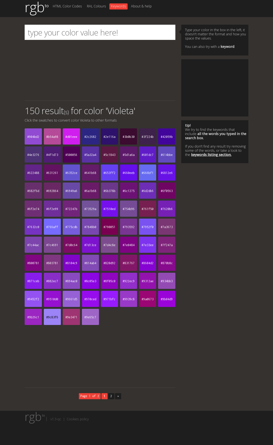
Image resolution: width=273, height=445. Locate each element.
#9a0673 (148, 299)
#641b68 (90, 173)
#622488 (33, 173)
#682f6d (33, 191)
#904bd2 (33, 136)
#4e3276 (33, 155)
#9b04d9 (167, 299)
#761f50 (148, 209)
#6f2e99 (52, 209)
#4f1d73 (52, 155)
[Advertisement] (100, 70)
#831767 (129, 263)
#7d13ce (90, 245)
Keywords (118, 6)
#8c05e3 (90, 281)
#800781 (33, 263)
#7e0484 (129, 245)
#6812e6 (167, 173)
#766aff (52, 227)
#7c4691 (52, 245)
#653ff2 (109, 173)
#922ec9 (129, 281)
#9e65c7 (90, 317)
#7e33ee (148, 245)
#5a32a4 (90, 155)
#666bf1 (148, 173)
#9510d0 (52, 299)
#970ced (90, 299)
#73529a (90, 209)
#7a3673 (167, 227)
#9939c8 (129, 299)
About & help (141, 6)
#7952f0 (148, 227)
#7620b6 (167, 209)
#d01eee (71, 136)
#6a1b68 (90, 191)
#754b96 (129, 209)
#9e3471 (71, 317)
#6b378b (109, 191)
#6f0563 (167, 191)
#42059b (167, 136)
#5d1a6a (129, 155)
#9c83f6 (52, 317)
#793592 (129, 227)
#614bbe (167, 155)
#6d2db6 (148, 191)
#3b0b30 (129, 136)
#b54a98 (52, 136)
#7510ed (109, 209)
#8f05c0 (109, 281)
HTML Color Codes (67, 6)
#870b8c (167, 263)
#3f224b (148, 136)
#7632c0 (33, 227)
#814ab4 (90, 263)
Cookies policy (78, 419)
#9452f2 (33, 299)
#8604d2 (148, 263)
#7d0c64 (71, 245)
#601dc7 (148, 155)
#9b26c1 (33, 317)
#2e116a (109, 136)
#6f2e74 (33, 209)
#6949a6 (71, 191)
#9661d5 (71, 299)
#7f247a (167, 245)
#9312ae (148, 281)
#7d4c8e (109, 245)
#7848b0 (90, 227)
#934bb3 (167, 281)
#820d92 (109, 263)
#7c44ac (33, 245)
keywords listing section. (211, 154)
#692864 (52, 191)
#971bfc (109, 299)
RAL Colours (96, 6)
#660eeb (129, 173)
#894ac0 (71, 281)
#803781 (52, 263)
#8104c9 (71, 263)
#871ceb (33, 281)
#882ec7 (52, 281)
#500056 (71, 155)
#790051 (109, 227)
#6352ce (71, 173)
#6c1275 (129, 191)
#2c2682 (90, 136)
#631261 (52, 173)
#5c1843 (109, 155)
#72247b (71, 209)
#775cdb (71, 227)
